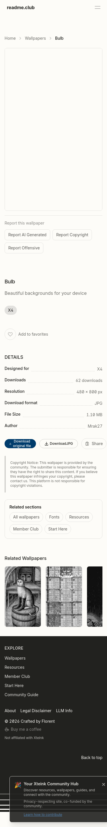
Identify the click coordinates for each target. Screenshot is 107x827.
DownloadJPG (58, 443)
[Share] (94, 443)
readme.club (21, 7)
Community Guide (21, 694)
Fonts (54, 516)
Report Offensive (24, 247)
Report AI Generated (27, 234)
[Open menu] (97, 7)
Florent (48, 721)
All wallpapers (26, 516)
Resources (79, 516)
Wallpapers (35, 38)
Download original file (20, 443)
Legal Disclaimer (35, 710)
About (10, 710)
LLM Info (64, 710)
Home (10, 38)
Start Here (57, 528)
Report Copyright (72, 234)
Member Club (26, 528)
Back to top (91, 757)
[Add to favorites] (10, 334)
